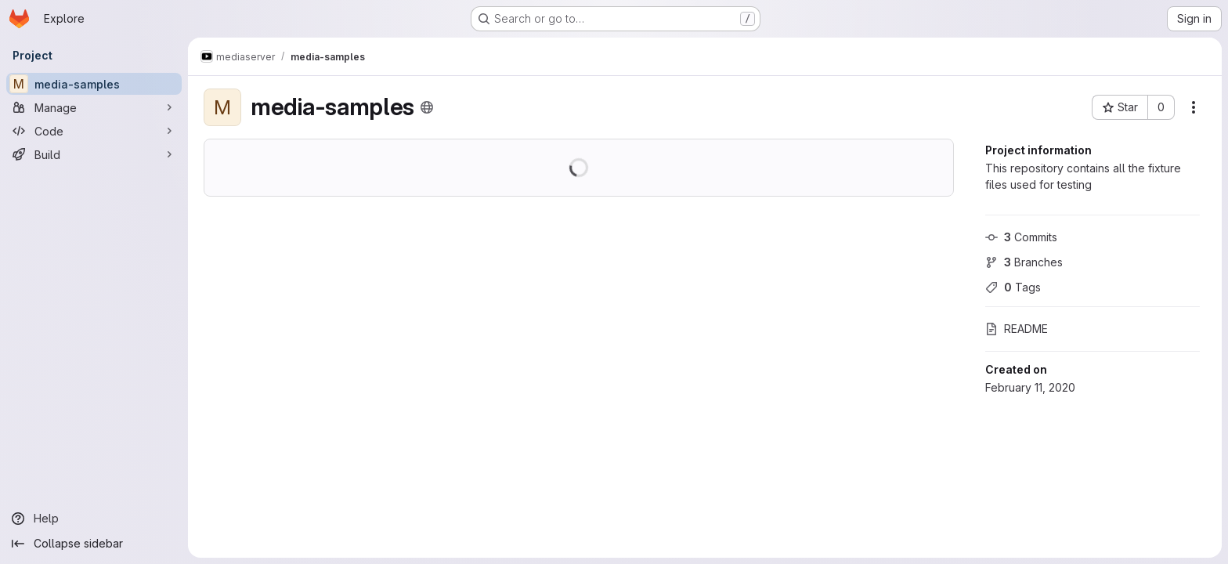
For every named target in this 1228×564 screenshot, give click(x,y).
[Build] (94, 154)
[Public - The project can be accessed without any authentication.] (427, 107)
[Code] (94, 131)
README (1016, 328)
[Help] (94, 519)
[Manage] (94, 107)
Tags (1013, 287)
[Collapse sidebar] (94, 544)
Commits (1021, 237)
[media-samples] (94, 84)
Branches (1024, 262)
